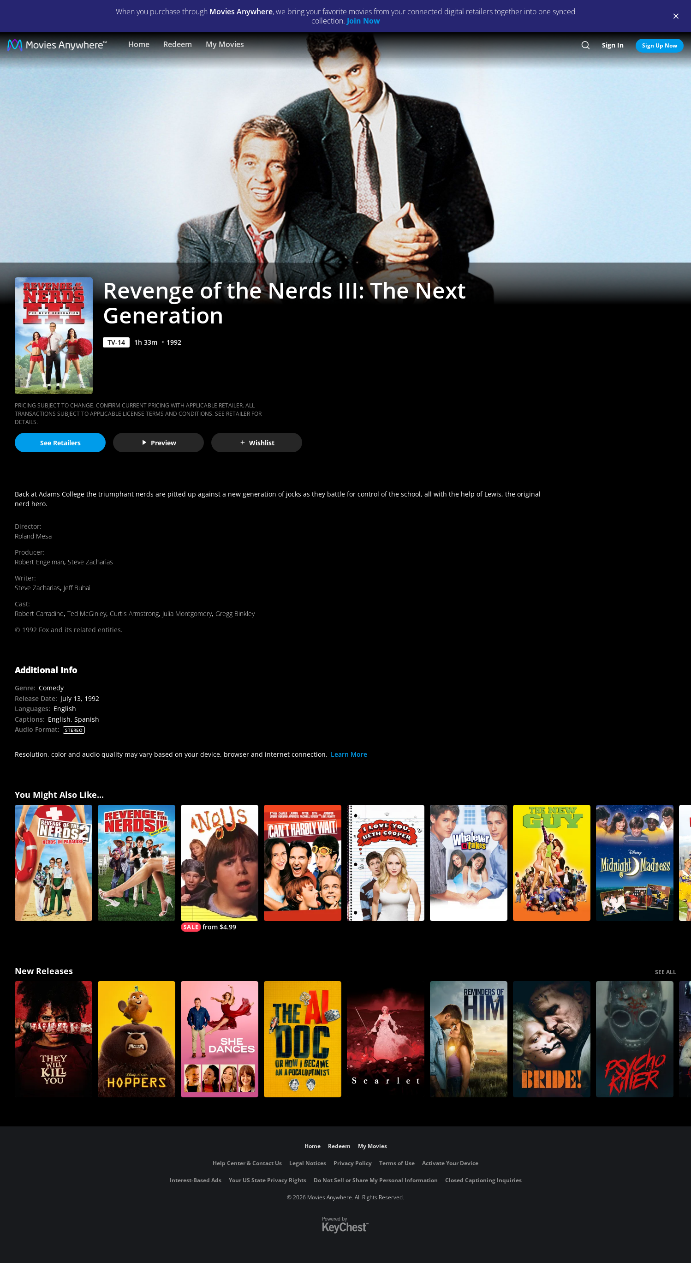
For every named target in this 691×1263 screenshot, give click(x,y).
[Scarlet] (385, 1039)
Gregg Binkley (235, 613)
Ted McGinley (86, 613)
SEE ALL (665, 972)
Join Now (363, 21)
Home (138, 44)
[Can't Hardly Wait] (302, 863)
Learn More (349, 754)
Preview (158, 442)
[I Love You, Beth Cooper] (385, 863)
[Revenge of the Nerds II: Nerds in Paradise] (53, 863)
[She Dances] (219, 1039)
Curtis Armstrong (134, 613)
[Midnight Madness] (634, 863)
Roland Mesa (33, 536)
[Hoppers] (136, 1039)
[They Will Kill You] (53, 1039)
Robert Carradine (39, 613)
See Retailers (60, 442)
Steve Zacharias (90, 561)
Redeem (177, 44)
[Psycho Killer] (634, 1039)
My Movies (225, 44)
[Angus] (219, 868)
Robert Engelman (39, 561)
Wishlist (256, 442)
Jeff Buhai (77, 587)
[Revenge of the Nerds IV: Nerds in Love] (136, 863)
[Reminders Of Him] (468, 1039)
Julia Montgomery (187, 613)
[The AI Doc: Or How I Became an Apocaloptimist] (302, 1039)
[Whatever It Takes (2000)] (468, 863)
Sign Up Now (659, 45)
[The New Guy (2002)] (551, 863)
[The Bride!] (551, 1039)
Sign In (613, 45)
